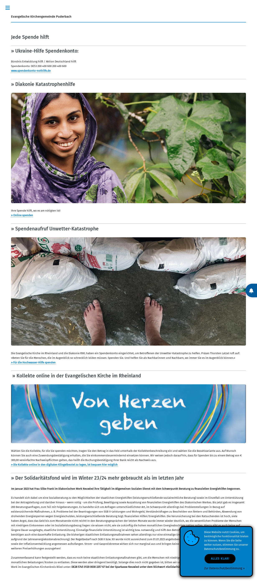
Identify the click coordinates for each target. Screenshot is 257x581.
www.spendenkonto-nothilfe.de (31, 70)
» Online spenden (22, 215)
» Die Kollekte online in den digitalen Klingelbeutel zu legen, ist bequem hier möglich (64, 464)
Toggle (7, 8)
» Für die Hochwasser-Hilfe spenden (33, 362)
